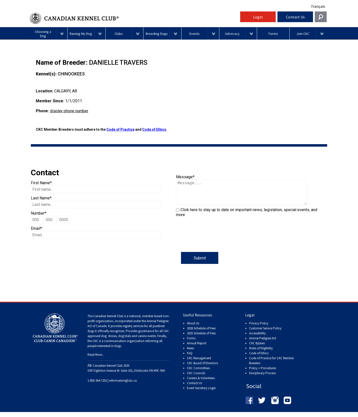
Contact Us (295, 16)
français (318, 6)
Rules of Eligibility (261, 353)
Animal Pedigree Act (262, 343)
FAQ (189, 358)
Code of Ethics (154, 129)
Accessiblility (257, 338)
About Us (193, 328)
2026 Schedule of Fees (201, 333)
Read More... (96, 359)
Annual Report (196, 348)
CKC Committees (198, 373)
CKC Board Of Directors (202, 368)
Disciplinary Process (262, 378)
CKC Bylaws (257, 348)
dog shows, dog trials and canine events (128, 341)
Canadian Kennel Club (134, 18)
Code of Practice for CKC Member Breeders (271, 365)
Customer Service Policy (265, 333)
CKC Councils (196, 378)
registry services (132, 331)
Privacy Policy (258, 328)
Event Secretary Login (201, 393)
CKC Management (199, 363)
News (190, 353)
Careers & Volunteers (201, 383)
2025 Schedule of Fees (201, 338)
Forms (191, 343)
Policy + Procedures (262, 373)
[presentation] (214, 242)
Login (258, 16)
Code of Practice (120, 129)
